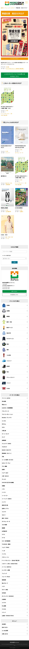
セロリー (4, 515)
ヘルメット (7, 361)
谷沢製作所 (8, 211)
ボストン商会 (5, 589)
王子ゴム (4, 424)
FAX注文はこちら (14, 294)
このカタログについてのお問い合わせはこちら (14, 75)
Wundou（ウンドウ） (7, 417)
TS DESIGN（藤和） (6, 544)
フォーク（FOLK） (6, 576)
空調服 (6, 311)
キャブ (3, 437)
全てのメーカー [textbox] (6, 258)
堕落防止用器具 (4, 208)
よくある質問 (5, 630)
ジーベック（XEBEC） (7, 498)
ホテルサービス (8, 339)
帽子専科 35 (3, 176)
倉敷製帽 (8, 184)
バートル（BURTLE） (7, 567)
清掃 (5, 350)
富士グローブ (5, 583)
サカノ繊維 (4, 466)
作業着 (6, 305)
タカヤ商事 (4, 524)
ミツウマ (4, 602)
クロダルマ (4, 447)
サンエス (4, 479)
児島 (3, 456)
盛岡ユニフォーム (5, 8)
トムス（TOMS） (6, 547)
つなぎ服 (6, 355)
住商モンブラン (5, 508)
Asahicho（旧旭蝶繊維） (7, 408)
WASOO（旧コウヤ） (7, 450)
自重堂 (3, 486)
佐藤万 (21, 211)
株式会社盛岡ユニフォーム (14, 642)
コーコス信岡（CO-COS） (8, 459)
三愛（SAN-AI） (5, 476)
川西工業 (4, 430)
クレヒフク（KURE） (7, 443)
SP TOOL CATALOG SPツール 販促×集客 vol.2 (7, 107)
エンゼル (4, 421)
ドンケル (4, 554)
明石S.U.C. (4, 404)
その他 (7, 67)
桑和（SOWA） (5, 518)
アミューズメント (8, 377)
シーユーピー (5, 495)
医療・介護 (7, 237)
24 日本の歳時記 (19, 208)
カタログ (13, 8)
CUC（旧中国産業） (6, 541)
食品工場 (7, 183)
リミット (4, 612)
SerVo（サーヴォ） (6, 463)
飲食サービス (7, 328)
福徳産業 (4, 580)
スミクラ (4, 511)
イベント (6, 383)
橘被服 (3, 528)
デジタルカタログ (14, 58)
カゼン (3, 427)
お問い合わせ (14, 291)
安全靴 (6, 366)
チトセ (7, 238)
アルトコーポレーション (7, 414)
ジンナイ (8, 152)
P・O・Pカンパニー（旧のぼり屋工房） (15, 68)
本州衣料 (4, 593)
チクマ (3, 534)
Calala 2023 (4, 235)
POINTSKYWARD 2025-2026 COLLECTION (20, 146)
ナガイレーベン (5, 557)
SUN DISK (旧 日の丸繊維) (8, 482)
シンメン (4, 492)
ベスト (3, 586)
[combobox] (14, 258)
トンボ (3, 550)
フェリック (4, 573)
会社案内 (4, 624)
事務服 (6, 316)
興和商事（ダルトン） (7, 453)
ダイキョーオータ (19, 152)
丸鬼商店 (4, 599)
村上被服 (4, 606)
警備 (5, 344)
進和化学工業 (5, 505)
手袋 (5, 372)
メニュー (26, 2)
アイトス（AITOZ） (6, 398)
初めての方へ (5, 627)
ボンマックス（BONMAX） (8, 596)
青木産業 (4, 401)
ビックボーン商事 (6, 570)
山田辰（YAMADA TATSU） (8, 615)
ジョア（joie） (5, 473)
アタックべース (5, 411)
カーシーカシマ (5, 434)
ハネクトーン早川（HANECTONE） (10, 563)
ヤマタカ (4, 609)
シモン (3, 489)
